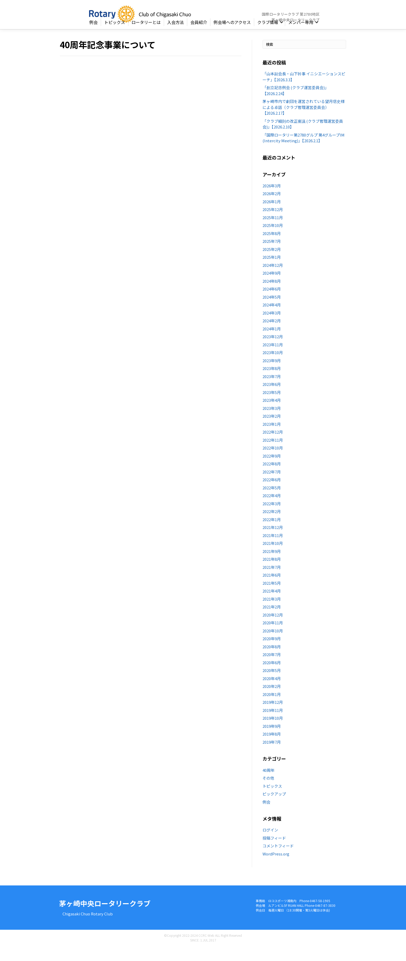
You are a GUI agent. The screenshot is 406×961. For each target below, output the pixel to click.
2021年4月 (272, 605)
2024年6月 (272, 303)
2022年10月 (273, 462)
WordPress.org (276, 868)
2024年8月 (272, 295)
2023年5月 (272, 406)
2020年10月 (273, 645)
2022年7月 (272, 486)
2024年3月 (272, 327)
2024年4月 (272, 319)
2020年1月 (272, 708)
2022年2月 (272, 525)
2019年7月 (272, 756)
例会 (93, 36)
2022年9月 (272, 470)
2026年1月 (272, 216)
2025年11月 (273, 232)
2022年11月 (273, 454)
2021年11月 (273, 549)
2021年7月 (272, 581)
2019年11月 (273, 724)
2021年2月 (272, 621)
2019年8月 (272, 748)
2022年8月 (272, 478)
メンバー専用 (300, 36)
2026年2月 (272, 208)
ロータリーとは (146, 36)
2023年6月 (272, 398)
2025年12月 (273, 223)
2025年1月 (272, 271)
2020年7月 (272, 669)
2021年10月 (273, 557)
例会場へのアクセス (232, 36)
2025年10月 (273, 239)
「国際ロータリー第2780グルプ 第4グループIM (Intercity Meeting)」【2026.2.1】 (304, 152)
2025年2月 (272, 263)
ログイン (270, 844)
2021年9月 (272, 565)
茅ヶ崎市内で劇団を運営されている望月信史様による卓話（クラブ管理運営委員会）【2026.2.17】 (304, 121)
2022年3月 (272, 518)
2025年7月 (272, 255)
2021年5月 (272, 597)
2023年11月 (273, 359)
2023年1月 (272, 438)
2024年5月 (272, 311)
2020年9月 (272, 653)
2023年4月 (272, 414)
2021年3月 (272, 613)
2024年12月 (273, 279)
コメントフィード (278, 860)
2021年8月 (272, 573)
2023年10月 (273, 366)
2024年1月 (272, 343)
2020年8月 (272, 661)
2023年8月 (272, 382)
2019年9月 (272, 740)
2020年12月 (273, 629)
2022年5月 (272, 502)
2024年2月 (272, 335)
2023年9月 (272, 375)
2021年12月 (273, 541)
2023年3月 (272, 422)
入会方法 (175, 36)
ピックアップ (274, 808)
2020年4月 (272, 692)
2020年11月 (273, 637)
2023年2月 (272, 430)
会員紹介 (198, 36)
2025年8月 (272, 247)
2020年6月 (272, 677)
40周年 (268, 784)
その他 (268, 792)
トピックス (114, 36)
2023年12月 (273, 351)
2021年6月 (272, 589)
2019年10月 (273, 732)
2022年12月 (273, 446)
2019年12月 (273, 716)
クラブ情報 (267, 36)
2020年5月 (272, 684)
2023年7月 (272, 390)
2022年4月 (272, 510)
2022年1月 (272, 534)
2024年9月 (272, 287)
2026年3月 (272, 200)
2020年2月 (272, 700)
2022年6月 (272, 494)
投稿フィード (274, 852)
